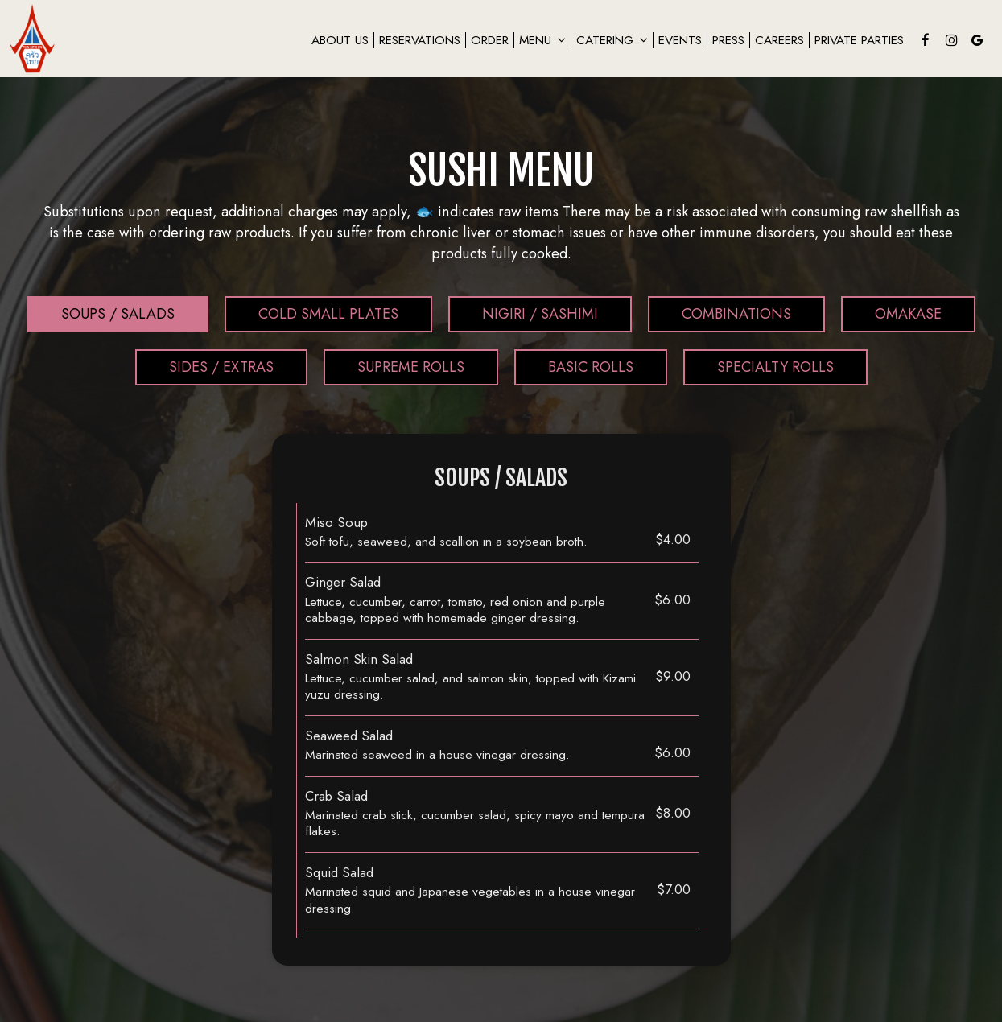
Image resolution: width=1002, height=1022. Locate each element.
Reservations (419, 40)
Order (490, 40)
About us (340, 40)
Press (728, 40)
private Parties (859, 40)
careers (779, 40)
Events (680, 40)
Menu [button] (542, 40)
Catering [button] (612, 40)
